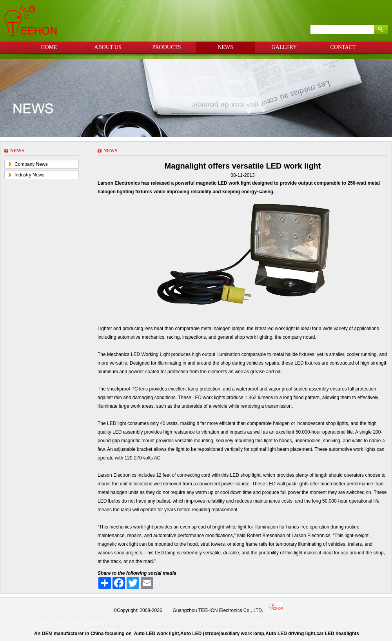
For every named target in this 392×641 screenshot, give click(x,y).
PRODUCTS (166, 47)
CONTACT (343, 47)
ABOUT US (107, 47)
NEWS (225, 47)
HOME (49, 47)
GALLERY (284, 47)
